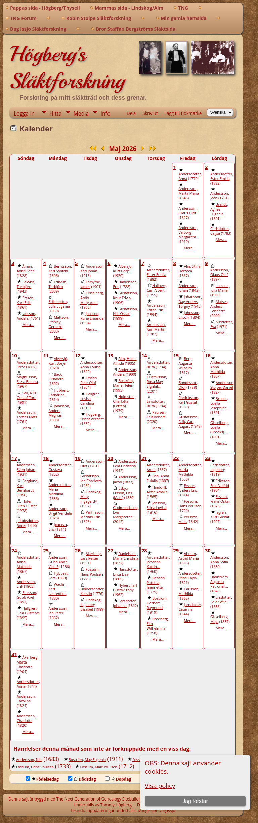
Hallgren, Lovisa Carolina (90, 399)
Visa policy (160, 785)
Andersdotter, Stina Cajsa (190, 575)
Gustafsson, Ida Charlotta (91, 478)
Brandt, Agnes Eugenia (219, 209)
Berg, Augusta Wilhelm (185, 363)
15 (176, 355)
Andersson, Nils (29, 759)
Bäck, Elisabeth (55, 376)
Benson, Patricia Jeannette (156, 583)
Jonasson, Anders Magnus (59, 411)
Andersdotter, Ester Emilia (221, 176)
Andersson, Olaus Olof (187, 210)
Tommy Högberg (116, 805)
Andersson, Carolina (26, 698)
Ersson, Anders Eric (187, 488)
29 (176, 550)
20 (110, 458)
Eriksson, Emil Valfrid (220, 483)
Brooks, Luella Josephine (219, 403)
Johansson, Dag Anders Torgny (190, 301)
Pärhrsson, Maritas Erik (91, 514)
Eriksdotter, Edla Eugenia (59, 304)
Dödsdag (82, 779)
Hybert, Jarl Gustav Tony (125, 587)
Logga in (24, 113)
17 (14, 458)
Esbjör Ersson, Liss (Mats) (122, 493)
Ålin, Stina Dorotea (189, 268)
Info (105, 113)
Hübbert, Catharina (58, 392)
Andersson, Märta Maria (188, 191)
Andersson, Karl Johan (92, 268)
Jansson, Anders (26, 316)
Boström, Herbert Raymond (157, 603)
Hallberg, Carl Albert (157, 288)
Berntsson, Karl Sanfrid (60, 268)
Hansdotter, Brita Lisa (125, 572)
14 (144, 355)
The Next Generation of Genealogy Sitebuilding (100, 799)
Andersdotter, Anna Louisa (91, 364)
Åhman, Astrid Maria (188, 556)
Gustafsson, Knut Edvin (125, 295)
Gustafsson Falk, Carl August (187, 422)
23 (208, 458)
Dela (131, 113)
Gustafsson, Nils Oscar (125, 311)
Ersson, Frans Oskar (220, 499)
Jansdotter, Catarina (190, 607)
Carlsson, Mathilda (188, 591)
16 (208, 355)
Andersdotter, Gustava (60, 467)
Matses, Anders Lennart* (219, 306)
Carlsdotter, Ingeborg (220, 467)
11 (46, 355)
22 (176, 458)
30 (208, 550)
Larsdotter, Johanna (125, 603)
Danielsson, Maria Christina (125, 556)
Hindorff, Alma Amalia (157, 489)
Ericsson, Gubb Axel (27, 595)
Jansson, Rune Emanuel (92, 316)
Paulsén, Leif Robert (156, 414)
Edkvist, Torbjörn (26, 284)
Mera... (189, 248)
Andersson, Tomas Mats (27, 414)
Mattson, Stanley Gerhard (58, 322)
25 (46, 550)
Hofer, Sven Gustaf (27, 503)
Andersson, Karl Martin (156, 327)
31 (14, 654)
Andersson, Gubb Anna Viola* (57, 562)
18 (46, 458)
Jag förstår (195, 801)
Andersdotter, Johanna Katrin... (158, 562)
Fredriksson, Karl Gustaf (188, 400)
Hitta (55, 113)
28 (144, 550)
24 (14, 550)
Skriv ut (150, 113)
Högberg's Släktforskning (67, 67)
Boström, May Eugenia (87, 759)
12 (78, 355)
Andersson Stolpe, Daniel (221, 385)
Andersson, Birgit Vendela (60, 511)
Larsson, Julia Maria (220, 288)
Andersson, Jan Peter (57, 610)
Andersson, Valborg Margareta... (188, 232)
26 (78, 550)
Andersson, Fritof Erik (156, 307)
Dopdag (118, 779)
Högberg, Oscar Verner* (92, 416)
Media (81, 113)
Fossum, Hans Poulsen (189, 503)
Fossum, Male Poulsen (98, 767)
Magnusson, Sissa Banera (27, 379)
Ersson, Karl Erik (25, 300)
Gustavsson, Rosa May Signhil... (157, 382)
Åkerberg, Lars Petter (91, 556)
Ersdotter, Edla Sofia (221, 599)
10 (14, 355)
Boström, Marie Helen (123, 383)
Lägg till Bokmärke (183, 113)
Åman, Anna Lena (26, 268)
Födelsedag (42, 779)
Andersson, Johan (187, 288)
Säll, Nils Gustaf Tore (26, 395)
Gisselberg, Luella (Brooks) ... (219, 427)
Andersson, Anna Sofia (219, 559)
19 (78, 458)
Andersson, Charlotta (26, 718)
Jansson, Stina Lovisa (157, 505)
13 (110, 355)
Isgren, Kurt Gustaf (219, 514)
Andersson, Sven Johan (26, 467)
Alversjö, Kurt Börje (122, 268)
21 (144, 458)
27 (110, 550)
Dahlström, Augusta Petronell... (219, 582)
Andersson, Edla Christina (125, 463)
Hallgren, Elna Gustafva (28, 610)
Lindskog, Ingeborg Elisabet (90, 605)
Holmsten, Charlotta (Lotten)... (124, 401)
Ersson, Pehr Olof (89, 380)
